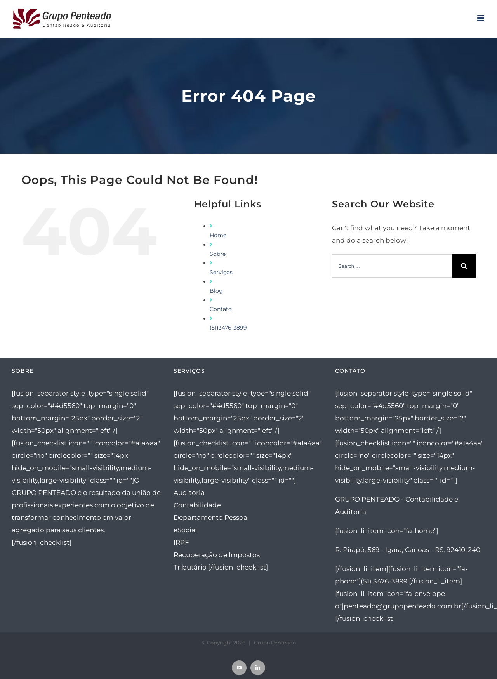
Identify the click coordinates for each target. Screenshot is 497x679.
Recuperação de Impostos (217, 555)
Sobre (218, 253)
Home (218, 235)
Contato (221, 309)
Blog (216, 290)
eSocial (185, 530)
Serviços (221, 272)
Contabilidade (197, 505)
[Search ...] (392, 266)
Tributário (190, 567)
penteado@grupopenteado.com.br (402, 606)
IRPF (181, 542)
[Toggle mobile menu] (481, 18)
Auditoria (189, 493)
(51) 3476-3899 (384, 581)
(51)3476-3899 (228, 327)
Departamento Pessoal (211, 517)
